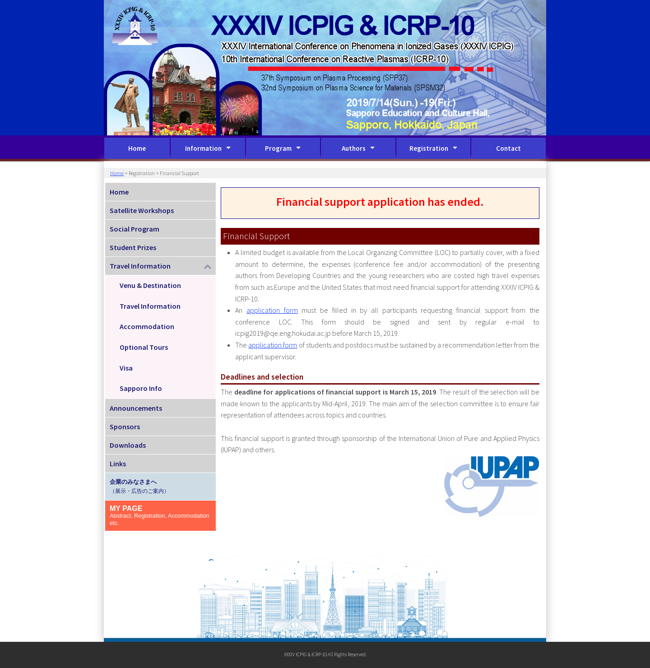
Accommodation (147, 326)
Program (278, 148)
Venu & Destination (150, 285)
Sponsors (125, 426)
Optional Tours (144, 347)
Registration (428, 148)
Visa (126, 367)
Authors (354, 148)
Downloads (128, 445)
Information (203, 148)
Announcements (136, 408)
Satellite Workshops (142, 210)
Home (137, 148)
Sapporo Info (141, 388)
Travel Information (150, 306)
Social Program (134, 228)
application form (272, 310)
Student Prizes (133, 247)
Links (118, 463)
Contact (508, 148)
